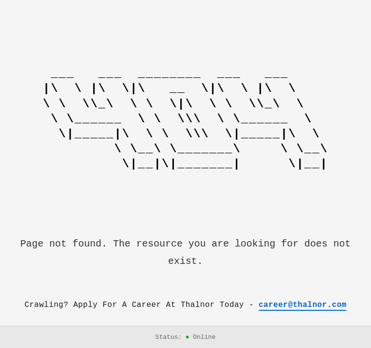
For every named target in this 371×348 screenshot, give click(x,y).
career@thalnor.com (303, 305)
